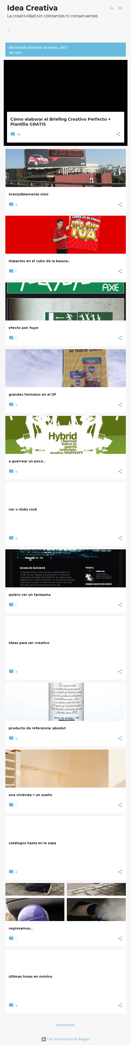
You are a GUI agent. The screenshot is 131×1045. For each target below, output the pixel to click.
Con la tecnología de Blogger (65, 1039)
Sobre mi (35, 31)
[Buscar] (111, 8)
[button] (118, 135)
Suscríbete (93, 31)
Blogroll (63, 31)
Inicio (12, 31)
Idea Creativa (32, 7)
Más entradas (65, 1025)
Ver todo (15, 52)
